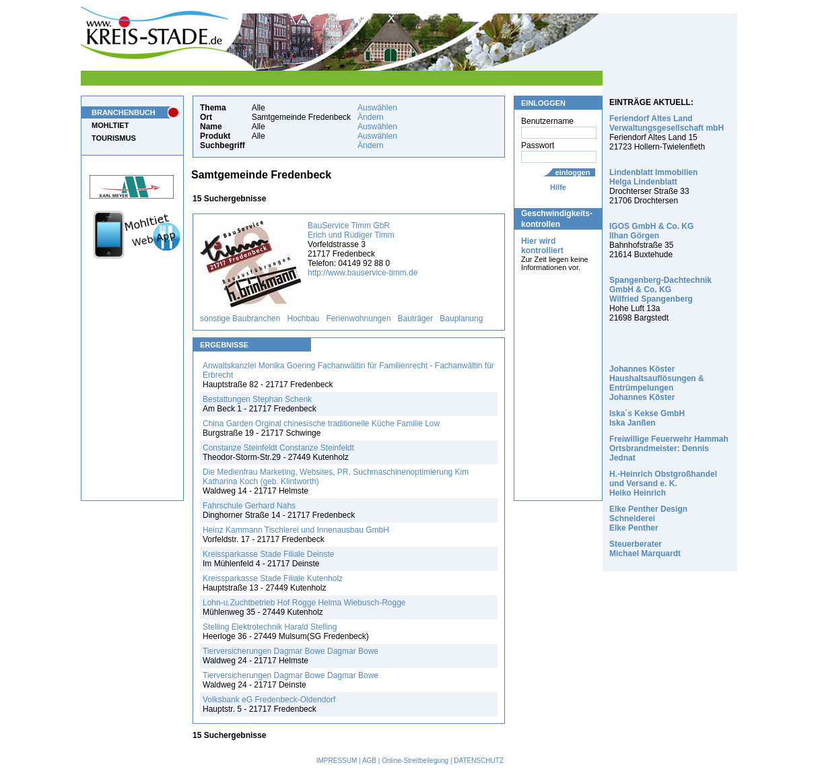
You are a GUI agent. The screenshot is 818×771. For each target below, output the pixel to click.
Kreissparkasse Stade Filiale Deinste (268, 554)
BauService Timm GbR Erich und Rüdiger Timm (351, 230)
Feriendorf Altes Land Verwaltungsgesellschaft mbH (666, 123)
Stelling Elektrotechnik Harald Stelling (270, 627)
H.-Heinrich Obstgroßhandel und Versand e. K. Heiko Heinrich (663, 483)
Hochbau (303, 318)
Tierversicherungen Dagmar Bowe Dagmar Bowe (290, 651)
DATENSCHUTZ (479, 760)
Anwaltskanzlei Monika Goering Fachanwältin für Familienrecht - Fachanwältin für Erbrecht (348, 370)
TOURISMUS (114, 138)
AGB (369, 760)
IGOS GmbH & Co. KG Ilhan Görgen (651, 231)
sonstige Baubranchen (240, 318)
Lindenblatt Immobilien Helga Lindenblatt (653, 177)
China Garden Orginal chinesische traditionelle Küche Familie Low (321, 423)
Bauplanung (461, 318)
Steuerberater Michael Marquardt (645, 548)
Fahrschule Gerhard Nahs (249, 505)
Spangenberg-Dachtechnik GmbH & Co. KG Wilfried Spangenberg (660, 289)
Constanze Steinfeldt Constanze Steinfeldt (278, 447)
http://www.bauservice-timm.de (362, 272)
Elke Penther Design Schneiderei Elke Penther (648, 518)
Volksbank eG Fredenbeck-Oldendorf (269, 699)
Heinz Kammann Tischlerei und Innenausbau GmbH (296, 530)
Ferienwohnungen (359, 318)
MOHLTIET (110, 125)
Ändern (370, 117)
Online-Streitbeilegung (415, 760)
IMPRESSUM (336, 760)
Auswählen (377, 107)
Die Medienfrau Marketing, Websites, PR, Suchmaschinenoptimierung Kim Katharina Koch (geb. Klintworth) (336, 476)
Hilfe (558, 187)
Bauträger (416, 318)
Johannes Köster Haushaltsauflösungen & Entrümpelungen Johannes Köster (656, 383)
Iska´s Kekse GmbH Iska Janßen (647, 418)
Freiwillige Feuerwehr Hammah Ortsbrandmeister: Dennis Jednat (668, 448)
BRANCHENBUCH (124, 112)
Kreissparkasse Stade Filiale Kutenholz (273, 578)
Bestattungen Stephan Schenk (257, 399)
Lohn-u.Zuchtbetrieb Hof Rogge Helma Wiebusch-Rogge (304, 602)
